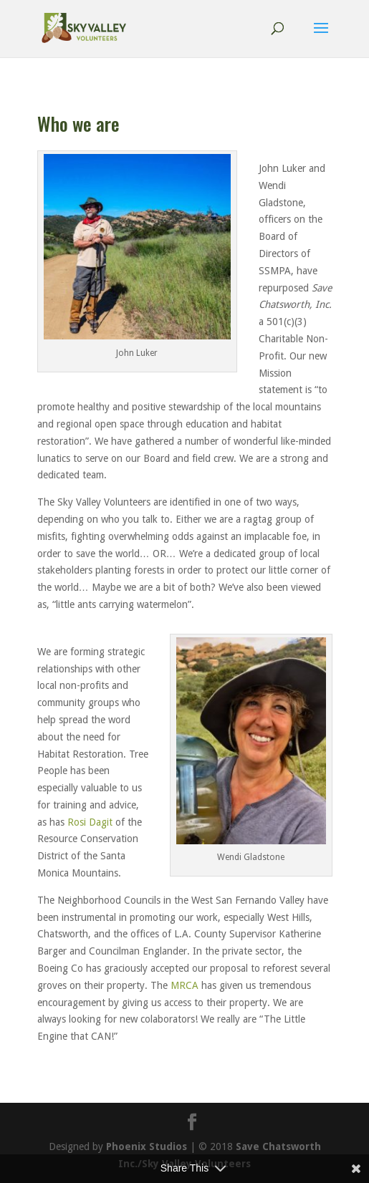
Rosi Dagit (89, 822)
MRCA (184, 985)
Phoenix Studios (146, 1146)
